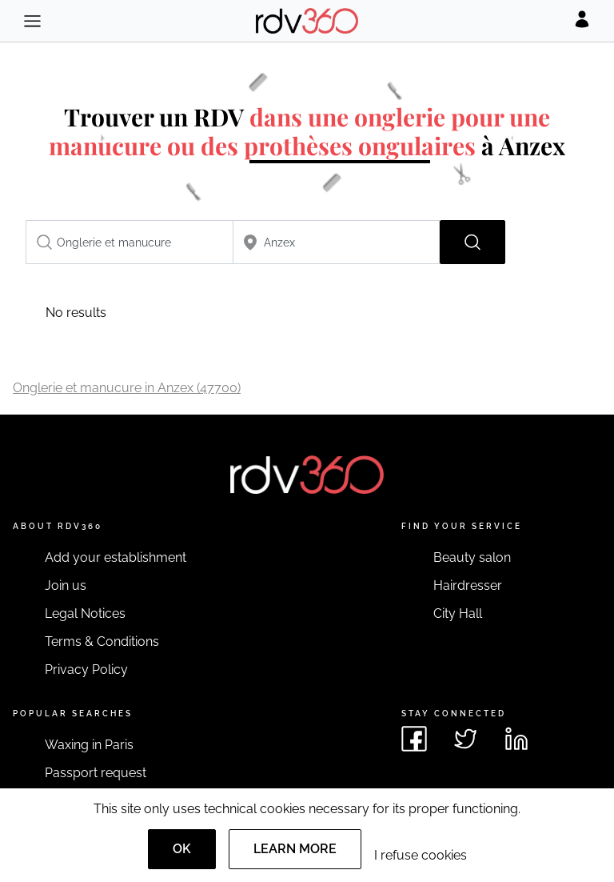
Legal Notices (85, 613)
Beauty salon (472, 557)
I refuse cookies (420, 855)
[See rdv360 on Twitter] (465, 739)
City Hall (457, 613)
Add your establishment (115, 557)
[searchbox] (129, 242)
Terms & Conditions (102, 641)
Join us (65, 585)
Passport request (95, 772)
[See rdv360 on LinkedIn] (516, 739)
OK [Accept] (182, 848)
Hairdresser (467, 585)
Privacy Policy (86, 669)
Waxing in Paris (89, 744)
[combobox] (129, 242)
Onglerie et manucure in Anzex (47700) (127, 387)
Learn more (295, 848)
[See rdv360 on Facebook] (414, 739)
